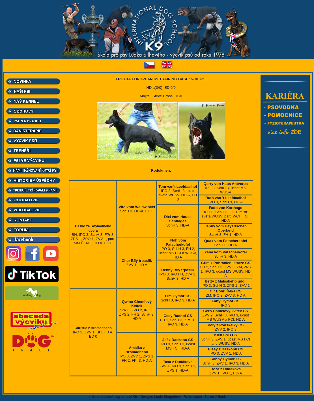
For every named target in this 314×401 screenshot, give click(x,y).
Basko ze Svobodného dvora (93, 228)
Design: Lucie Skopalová (161, 397)
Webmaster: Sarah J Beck (205, 397)
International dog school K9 (114, 397)
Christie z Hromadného (92, 328)
